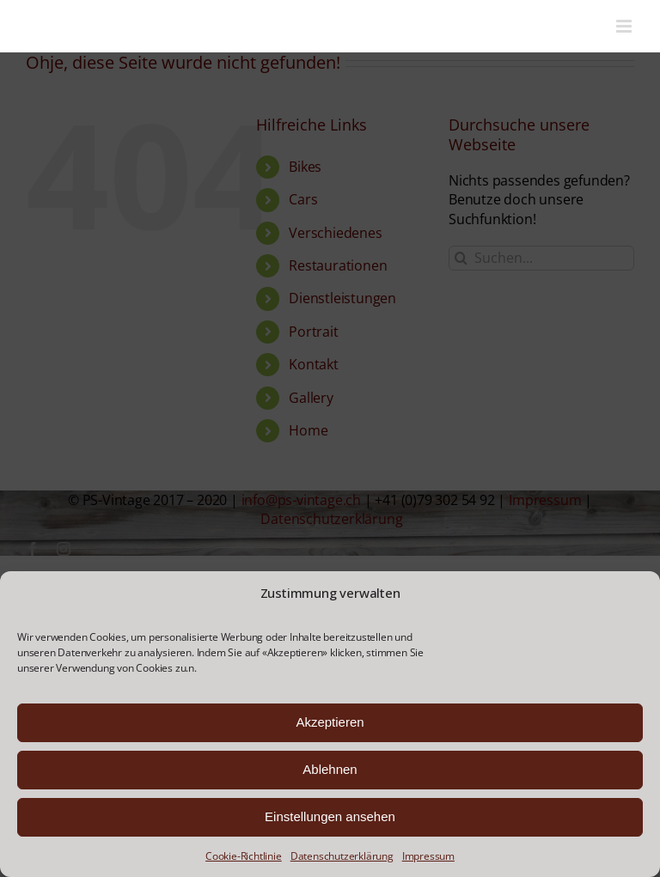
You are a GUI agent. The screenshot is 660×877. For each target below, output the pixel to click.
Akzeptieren (330, 722)
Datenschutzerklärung (342, 856)
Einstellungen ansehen (330, 816)
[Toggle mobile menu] (625, 26)
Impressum (428, 856)
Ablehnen (329, 769)
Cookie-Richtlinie (243, 856)
